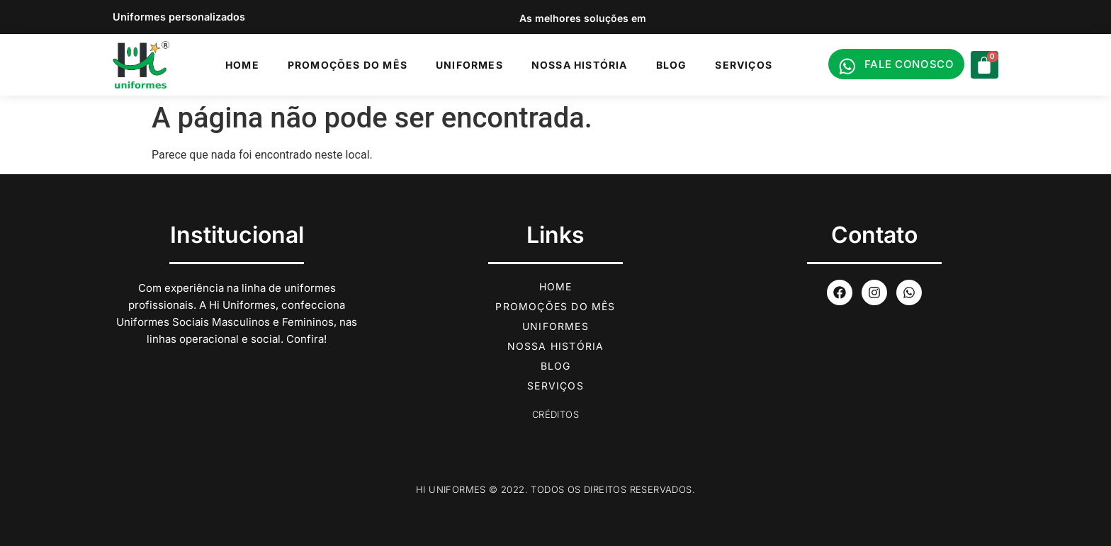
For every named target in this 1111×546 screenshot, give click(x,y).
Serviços (743, 65)
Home (242, 65)
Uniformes (469, 65)
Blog (671, 65)
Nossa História (579, 65)
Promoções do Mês (347, 65)
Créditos (555, 414)
